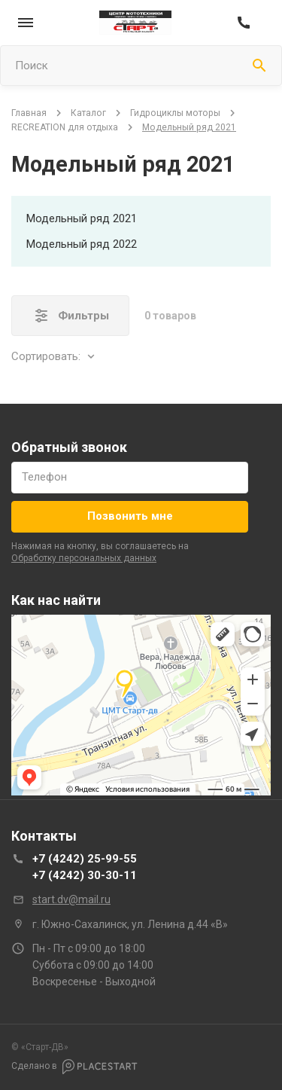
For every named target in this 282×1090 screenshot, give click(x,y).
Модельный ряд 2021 (81, 218)
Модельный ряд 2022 (81, 244)
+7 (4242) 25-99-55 (84, 859)
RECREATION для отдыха (64, 127)
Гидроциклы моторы (175, 113)
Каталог (88, 113)
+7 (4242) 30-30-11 (84, 875)
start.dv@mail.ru (71, 899)
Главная (29, 113)
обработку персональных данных (83, 558)
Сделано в (74, 1066)
